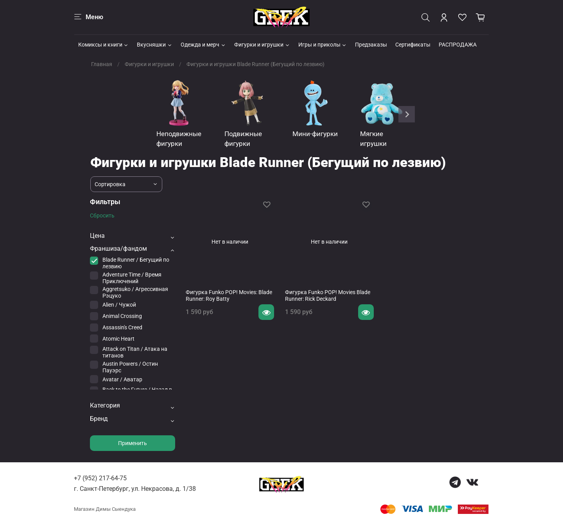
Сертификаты (412, 44)
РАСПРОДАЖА (458, 44)
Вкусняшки (154, 44)
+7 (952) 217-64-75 (100, 478)
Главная (101, 64)
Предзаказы (371, 44)
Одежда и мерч (203, 44)
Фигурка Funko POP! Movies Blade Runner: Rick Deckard (327, 295)
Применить (132, 443)
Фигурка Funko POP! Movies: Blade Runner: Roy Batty (229, 295)
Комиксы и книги (103, 44)
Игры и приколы (322, 44)
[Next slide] (406, 114)
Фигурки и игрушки (262, 44)
